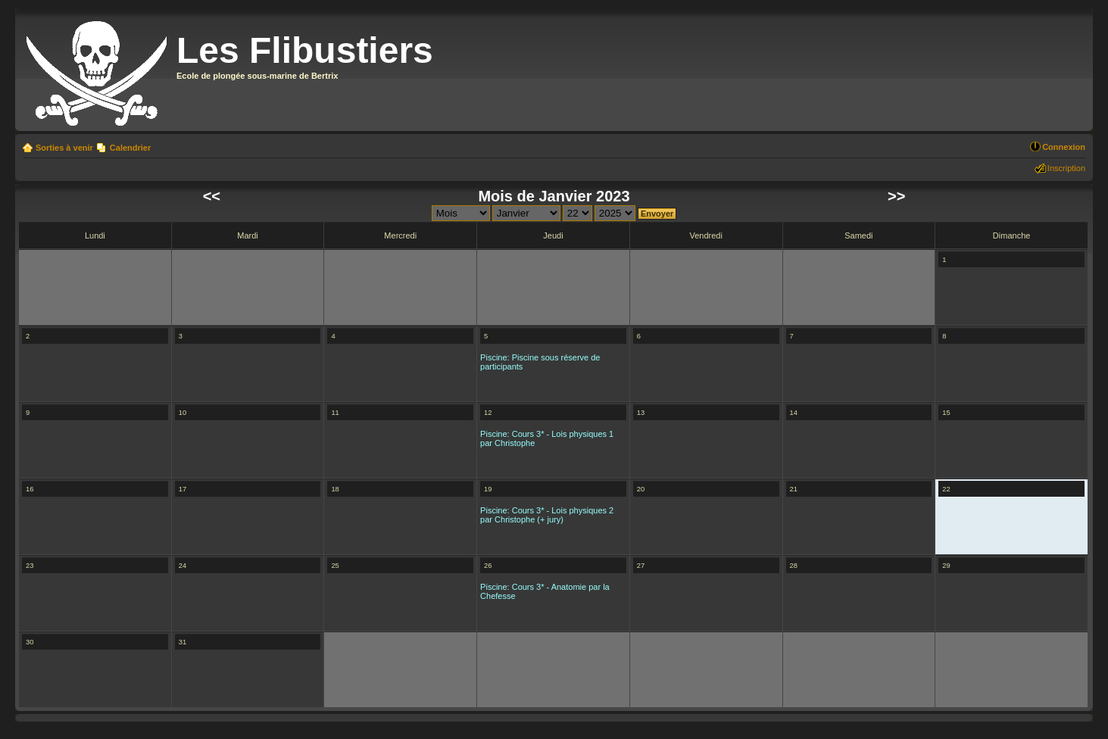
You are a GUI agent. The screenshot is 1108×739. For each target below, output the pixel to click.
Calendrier (130, 147)
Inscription (1066, 168)
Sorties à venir (64, 147)
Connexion (1063, 146)
